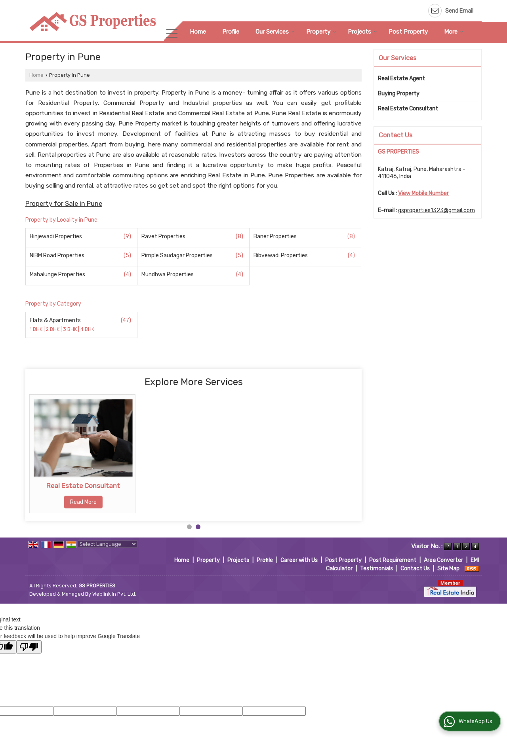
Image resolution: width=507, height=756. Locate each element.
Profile (230, 31)
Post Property (408, 31)
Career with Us (299, 560)
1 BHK (37, 329)
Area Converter (443, 560)
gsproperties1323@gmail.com (436, 210)
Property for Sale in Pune (63, 203)
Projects (362, 31)
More (453, 31)
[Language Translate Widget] (107, 544)
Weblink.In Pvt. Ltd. (114, 594)
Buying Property (83, 486)
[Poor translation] (29, 646)
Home (198, 31)
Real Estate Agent (401, 78)
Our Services (275, 31)
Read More (83, 502)
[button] (423, 193)
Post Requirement (392, 560)
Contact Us (415, 568)
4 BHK (87, 329)
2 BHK (53, 329)
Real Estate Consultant (196, 486)
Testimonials (376, 568)
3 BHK (70, 329)
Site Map (448, 568)
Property (321, 31)
